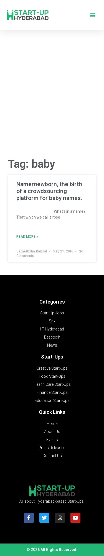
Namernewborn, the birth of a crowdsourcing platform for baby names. (49, 191)
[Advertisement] (52, 95)
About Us (52, 431)
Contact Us (52, 456)
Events (52, 439)
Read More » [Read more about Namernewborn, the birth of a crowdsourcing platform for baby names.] (27, 237)
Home (52, 423)
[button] (92, 15)
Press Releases (52, 447)
